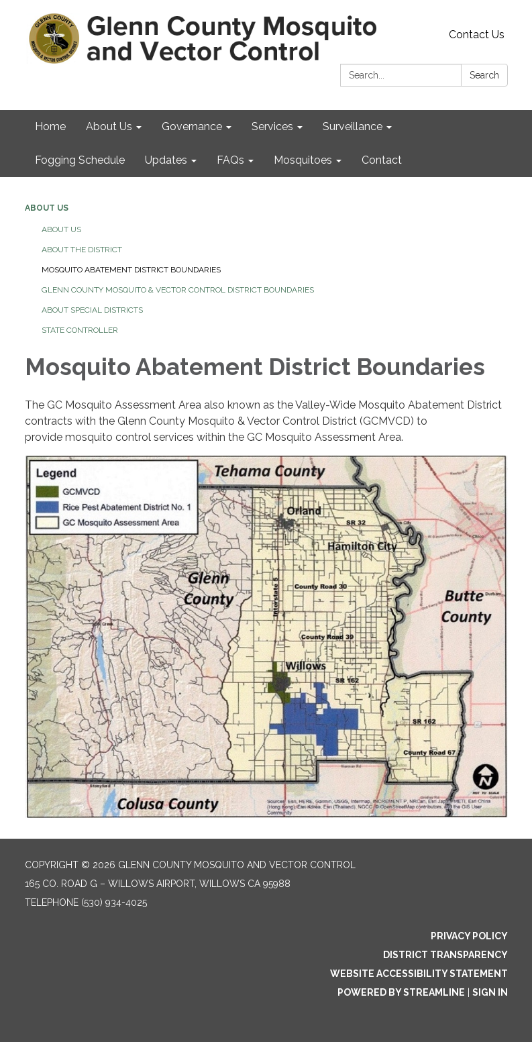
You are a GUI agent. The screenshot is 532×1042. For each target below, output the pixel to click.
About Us (46, 208)
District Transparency (445, 954)
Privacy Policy (469, 936)
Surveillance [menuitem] (352, 126)
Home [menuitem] (50, 126)
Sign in (490, 992)
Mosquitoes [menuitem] (303, 160)
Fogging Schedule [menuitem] (80, 160)
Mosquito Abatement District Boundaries (131, 269)
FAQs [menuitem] (230, 160)
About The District (82, 249)
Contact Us (476, 34)
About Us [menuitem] (109, 126)
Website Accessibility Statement (419, 973)
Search (484, 75)
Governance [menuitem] (192, 126)
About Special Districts (92, 310)
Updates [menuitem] (166, 160)
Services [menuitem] (272, 126)
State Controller (80, 330)
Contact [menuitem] (382, 160)
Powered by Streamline (401, 992)
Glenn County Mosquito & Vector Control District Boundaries (178, 290)
